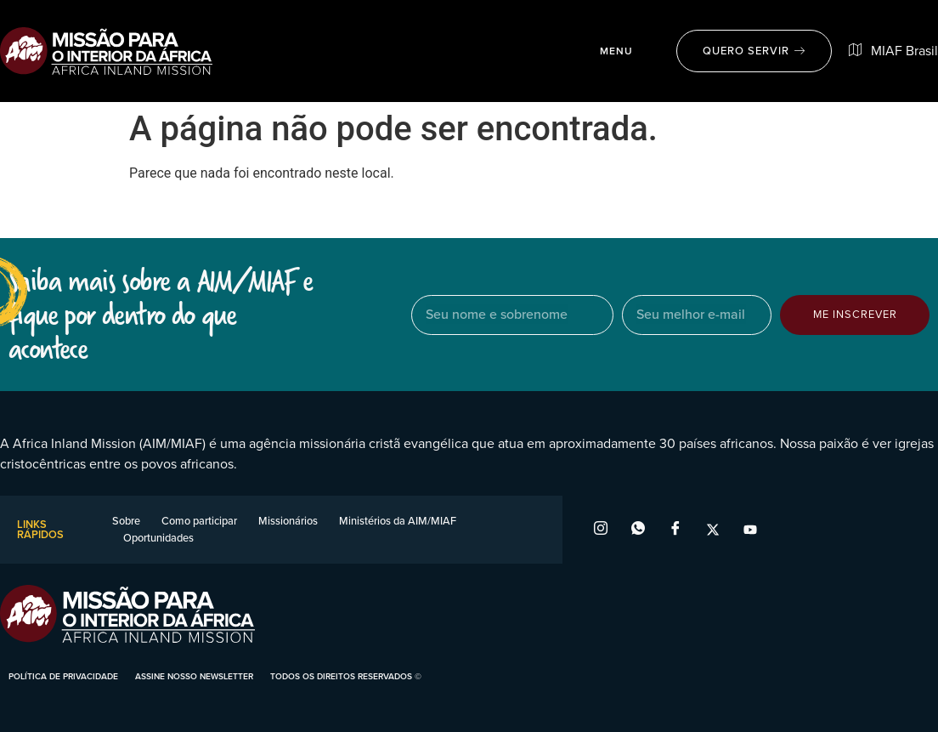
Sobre (126, 521)
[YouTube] (750, 529)
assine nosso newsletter (194, 676)
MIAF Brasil (893, 51)
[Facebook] (675, 529)
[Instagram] (600, 529)
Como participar (199, 521)
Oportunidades (158, 538)
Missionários (288, 521)
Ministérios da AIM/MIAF (397, 521)
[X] (713, 529)
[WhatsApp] (638, 529)
